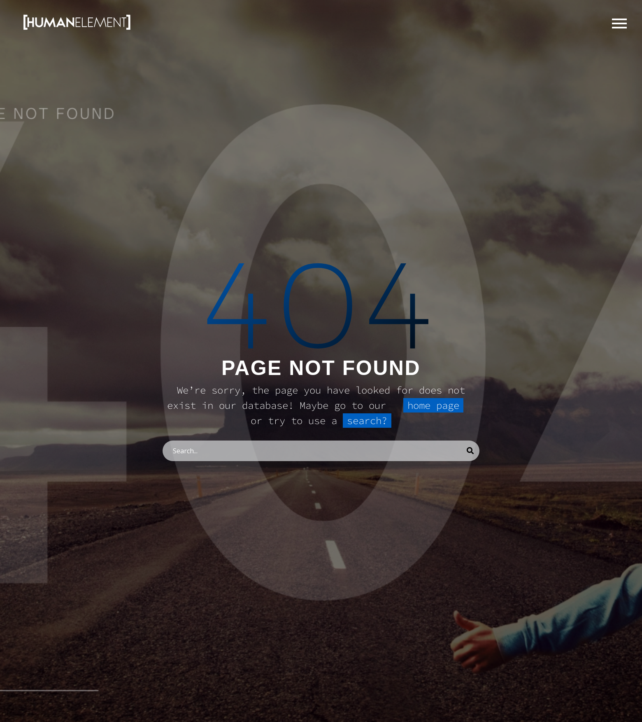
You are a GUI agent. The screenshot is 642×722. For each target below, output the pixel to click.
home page (433, 405)
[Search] (321, 451)
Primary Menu (619, 23)
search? (367, 420)
